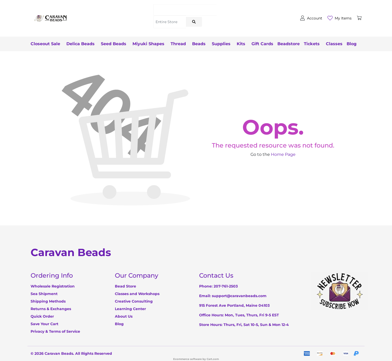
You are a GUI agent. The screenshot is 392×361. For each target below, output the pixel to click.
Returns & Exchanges (51, 308)
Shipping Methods (48, 301)
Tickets (312, 43)
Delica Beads (80, 43)
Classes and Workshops (137, 293)
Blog (351, 43)
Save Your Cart (44, 324)
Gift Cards (262, 43)
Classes (334, 43)
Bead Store (125, 286)
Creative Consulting (134, 301)
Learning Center (130, 308)
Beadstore (288, 43)
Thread (178, 43)
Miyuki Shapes (148, 43)
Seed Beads (113, 43)
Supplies (221, 43)
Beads (199, 43)
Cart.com (213, 359)
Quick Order (42, 316)
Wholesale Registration (53, 286)
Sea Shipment (44, 293)
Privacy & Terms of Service (55, 331)
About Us (123, 316)
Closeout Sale (45, 43)
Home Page (283, 154)
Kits (241, 43)
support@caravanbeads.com (239, 295)
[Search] (185, 10)
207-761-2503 (226, 286)
